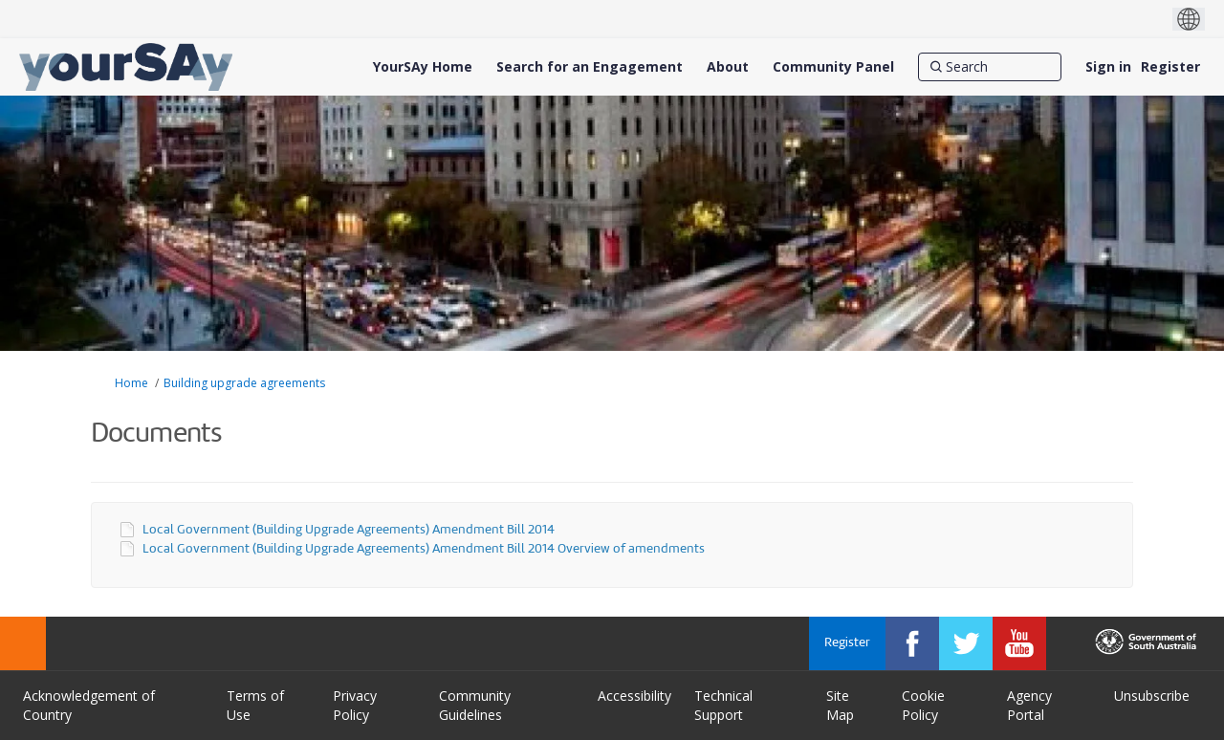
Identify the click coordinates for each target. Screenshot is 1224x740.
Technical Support (723, 705)
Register (1170, 66)
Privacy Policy (355, 705)
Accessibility (634, 695)
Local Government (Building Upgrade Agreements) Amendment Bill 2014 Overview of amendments (423, 549)
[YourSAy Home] (422, 67)
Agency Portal (1029, 705)
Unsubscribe (1152, 695)
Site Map (840, 705)
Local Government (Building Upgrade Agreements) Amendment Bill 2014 (348, 530)
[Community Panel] (833, 67)
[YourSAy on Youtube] (1019, 643)
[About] (728, 67)
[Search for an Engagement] (590, 67)
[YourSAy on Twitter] (966, 643)
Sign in (1108, 66)
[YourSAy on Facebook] (912, 643)
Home (131, 383)
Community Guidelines (475, 705)
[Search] (989, 67)
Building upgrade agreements (244, 383)
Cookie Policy (923, 705)
